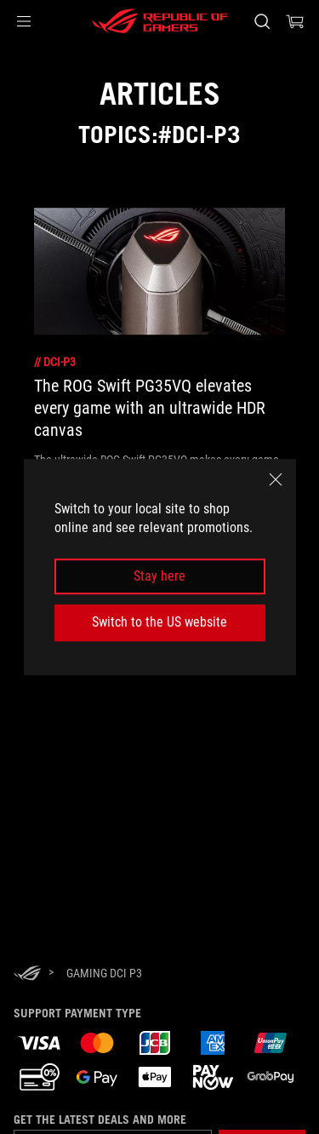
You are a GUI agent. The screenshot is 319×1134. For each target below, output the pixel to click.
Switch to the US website (159, 622)
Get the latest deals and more (100, 1119)
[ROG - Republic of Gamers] (160, 21)
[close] (275, 479)
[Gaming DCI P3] (104, 973)
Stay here (159, 576)
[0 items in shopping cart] (295, 21)
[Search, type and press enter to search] (261, 21)
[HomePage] (27, 974)
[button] (24, 21)
